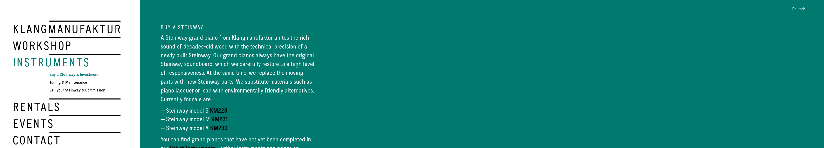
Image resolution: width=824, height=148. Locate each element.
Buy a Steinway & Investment (74, 74)
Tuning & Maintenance (68, 81)
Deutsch (798, 9)
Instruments (51, 62)
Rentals (37, 106)
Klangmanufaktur (67, 29)
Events (33, 122)
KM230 (218, 128)
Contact (37, 139)
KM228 (218, 110)
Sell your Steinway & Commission (77, 89)
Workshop (42, 45)
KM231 (219, 119)
